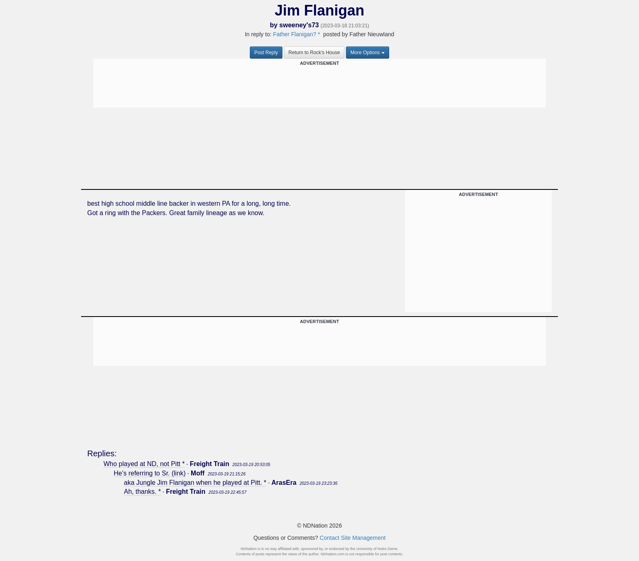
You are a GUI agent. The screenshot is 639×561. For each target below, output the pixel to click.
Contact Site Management (353, 538)
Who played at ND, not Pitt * (144, 463)
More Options (367, 52)
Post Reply (266, 52)
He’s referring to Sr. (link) (150, 473)
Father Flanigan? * (296, 34)
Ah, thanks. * (142, 491)
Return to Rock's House (314, 52)
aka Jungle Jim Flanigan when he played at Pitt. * (195, 482)
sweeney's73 (299, 25)
